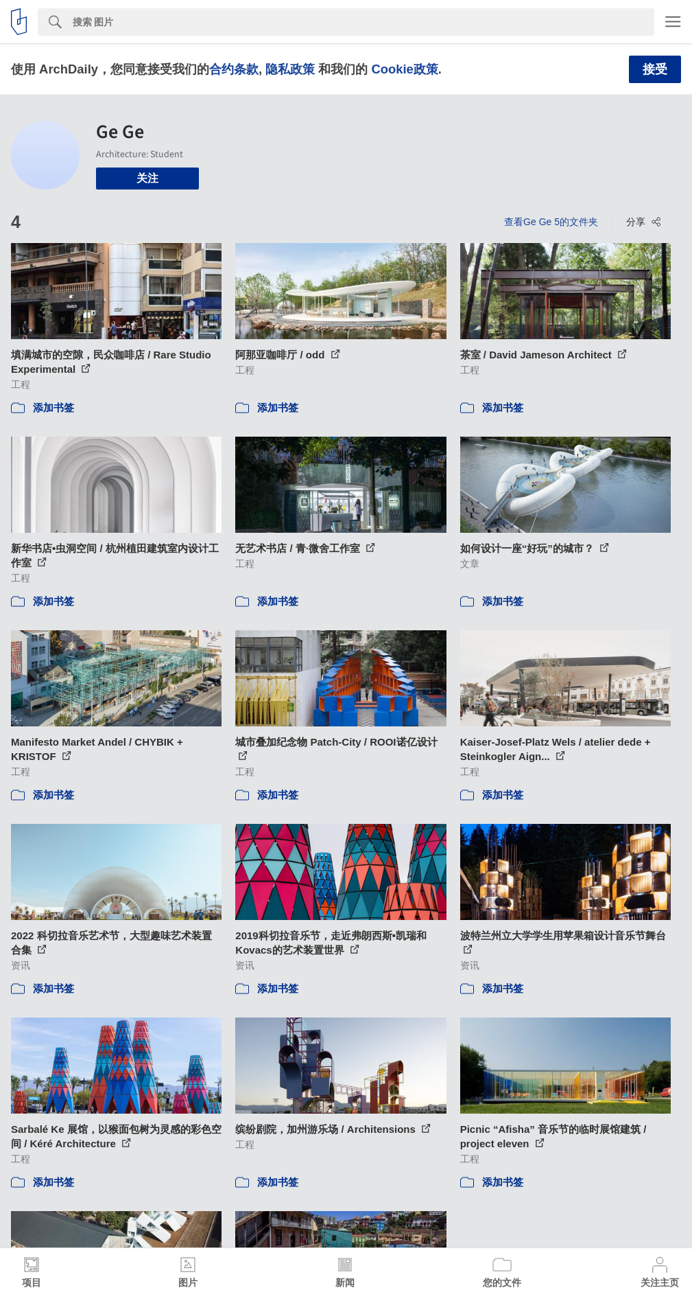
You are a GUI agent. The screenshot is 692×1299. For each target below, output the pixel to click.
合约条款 (234, 69)
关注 (147, 178)
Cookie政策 (404, 69)
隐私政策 (290, 69)
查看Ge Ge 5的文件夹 (551, 222)
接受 (655, 69)
